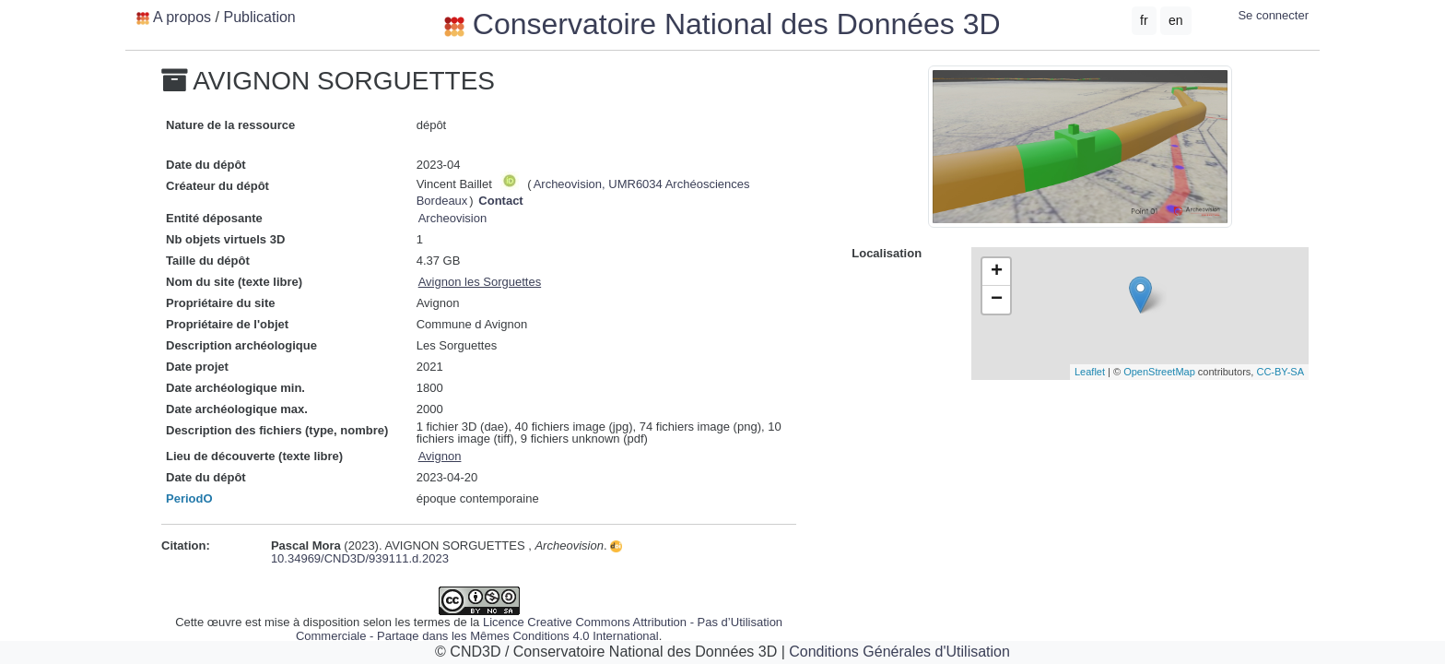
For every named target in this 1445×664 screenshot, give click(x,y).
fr (1144, 20)
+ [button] (997, 272)
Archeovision (452, 218)
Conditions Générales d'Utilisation (899, 651)
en (1176, 20)
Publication (259, 17)
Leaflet (1090, 371)
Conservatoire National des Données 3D (722, 24)
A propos (182, 17)
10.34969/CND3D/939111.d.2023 (446, 552)
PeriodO (189, 498)
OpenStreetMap (1159, 371)
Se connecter (1273, 15)
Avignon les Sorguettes (479, 282)
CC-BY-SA (1280, 371)
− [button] (997, 300)
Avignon (440, 456)
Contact (500, 201)
